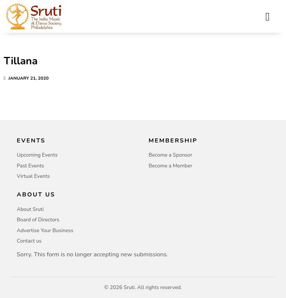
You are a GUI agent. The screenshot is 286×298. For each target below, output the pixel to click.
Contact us (29, 240)
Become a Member (170, 165)
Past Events (30, 165)
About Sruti (30, 209)
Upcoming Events (37, 154)
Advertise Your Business (45, 230)
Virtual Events (33, 176)
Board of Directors (38, 219)
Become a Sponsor (170, 154)
